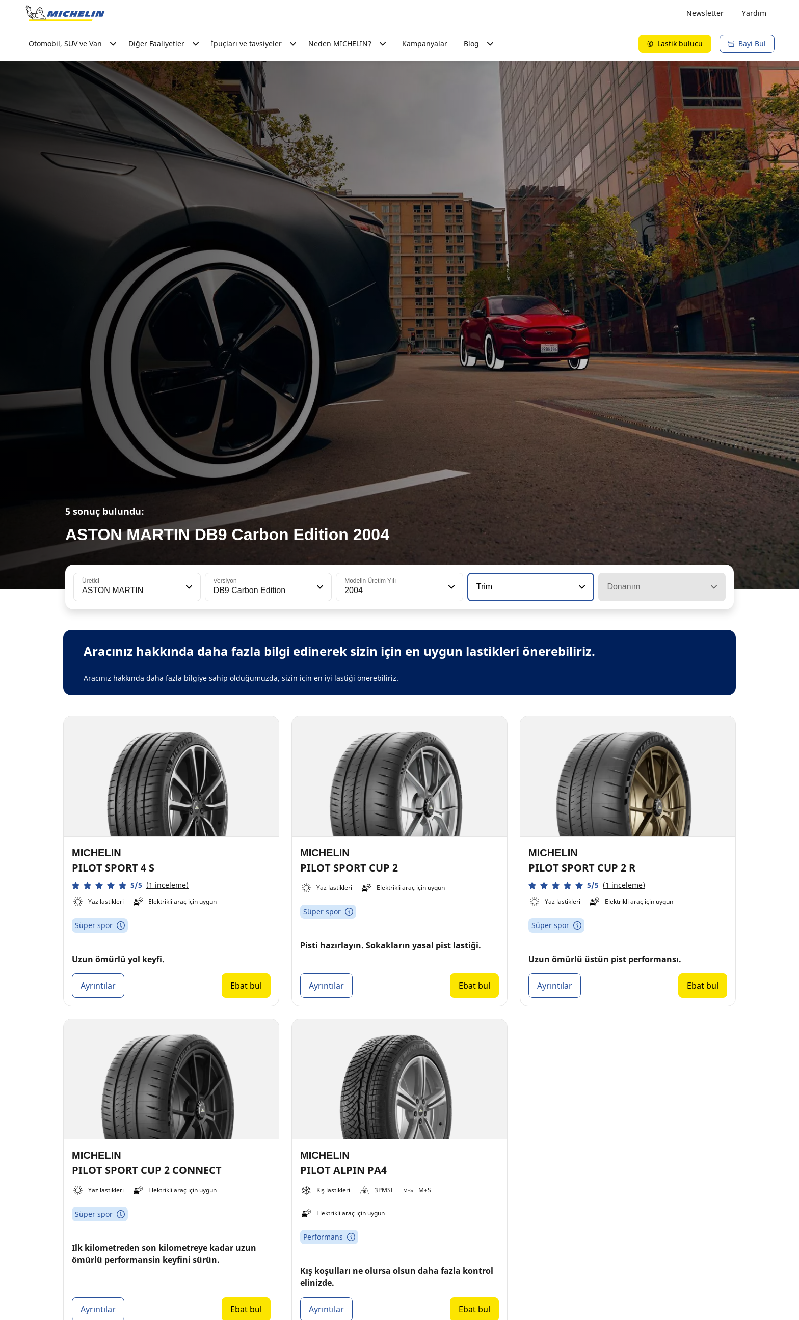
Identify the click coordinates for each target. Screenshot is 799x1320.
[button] (188, 587)
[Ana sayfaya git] (65, 13)
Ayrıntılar (98, 985)
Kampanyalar (424, 43)
